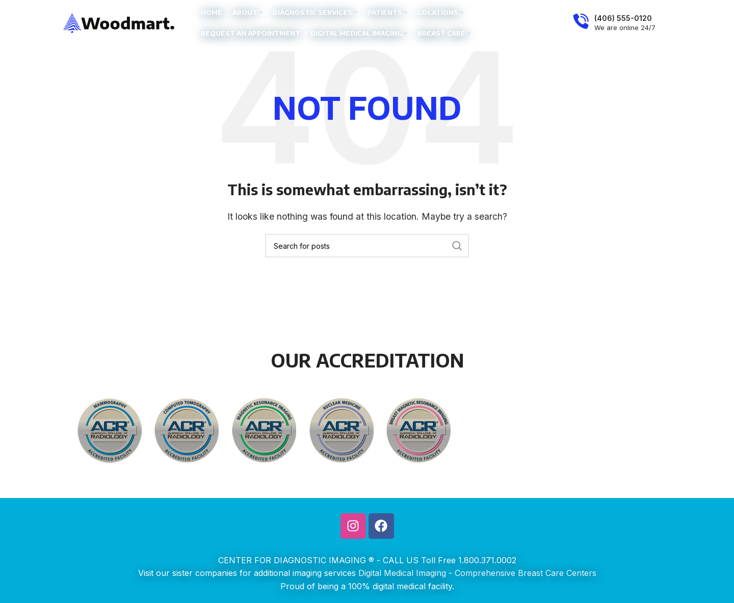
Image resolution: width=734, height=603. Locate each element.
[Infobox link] (614, 23)
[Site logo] (119, 22)
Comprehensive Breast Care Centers (525, 573)
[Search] (367, 245)
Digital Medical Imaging (402, 573)
